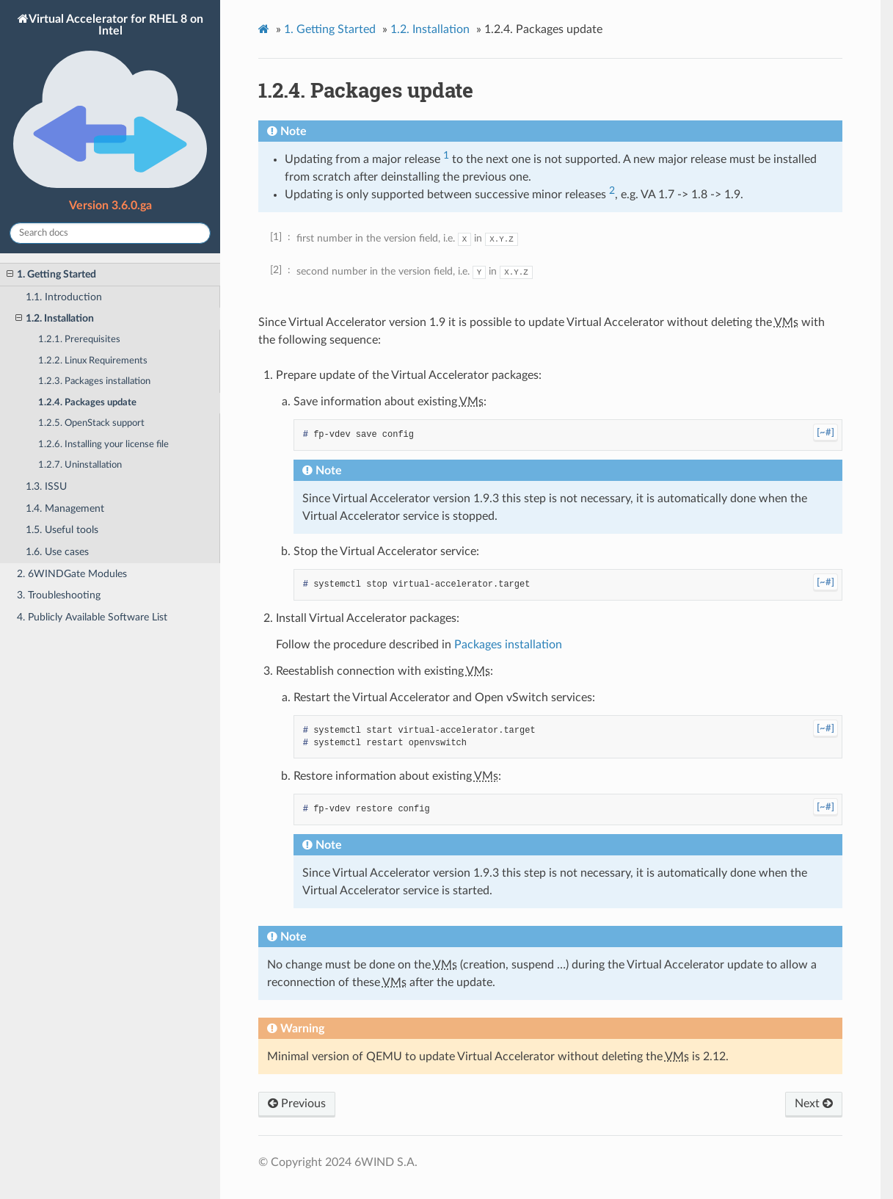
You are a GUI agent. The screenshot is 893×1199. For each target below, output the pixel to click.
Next (814, 1103)
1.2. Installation (54, 318)
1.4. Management (65, 508)
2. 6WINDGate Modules (72, 573)
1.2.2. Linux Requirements (92, 361)
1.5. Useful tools (62, 529)
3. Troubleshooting (59, 595)
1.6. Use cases (57, 551)
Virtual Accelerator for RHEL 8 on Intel (110, 102)
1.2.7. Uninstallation (80, 465)
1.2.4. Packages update (87, 402)
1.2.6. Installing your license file (103, 444)
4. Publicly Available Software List (92, 617)
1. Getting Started (51, 274)
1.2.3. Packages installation (94, 381)
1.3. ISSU (46, 486)
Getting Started (330, 29)
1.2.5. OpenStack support (91, 423)
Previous (297, 1103)
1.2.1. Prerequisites (79, 339)
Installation (430, 29)
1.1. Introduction (64, 297)
